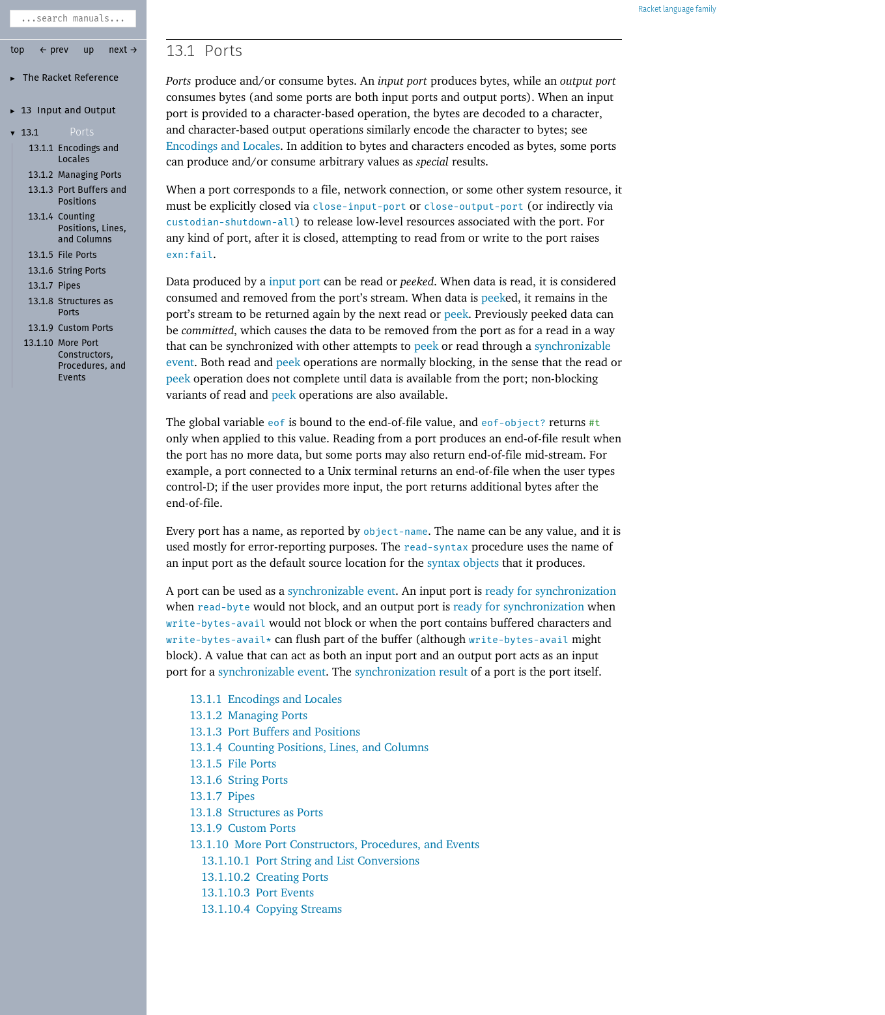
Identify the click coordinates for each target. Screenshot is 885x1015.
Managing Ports (90, 175)
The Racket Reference (71, 78)
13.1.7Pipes (222, 796)
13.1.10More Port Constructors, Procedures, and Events (334, 844)
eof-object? (513, 423)
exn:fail (189, 255)
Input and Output (76, 110)
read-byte (223, 607)
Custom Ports (85, 328)
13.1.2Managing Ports (248, 715)
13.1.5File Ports (233, 763)
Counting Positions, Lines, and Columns (92, 228)
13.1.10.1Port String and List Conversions (310, 860)
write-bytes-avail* (219, 640)
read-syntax (436, 547)
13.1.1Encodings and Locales (266, 699)
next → (123, 50)
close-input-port (359, 206)
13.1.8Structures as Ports (256, 812)
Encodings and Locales (223, 145)
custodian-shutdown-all (230, 222)
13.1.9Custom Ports (243, 828)
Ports (82, 132)
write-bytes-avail (216, 623)
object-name (395, 531)
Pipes (69, 286)
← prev (53, 50)
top (17, 50)
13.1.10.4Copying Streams (271, 908)
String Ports (82, 271)
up (88, 50)
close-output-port (474, 206)
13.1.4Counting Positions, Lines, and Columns (309, 747)
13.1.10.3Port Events (257, 892)
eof (276, 423)
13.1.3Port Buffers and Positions (275, 731)
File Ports (77, 255)
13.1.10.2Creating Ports (264, 876)
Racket (677, 9)
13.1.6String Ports (239, 779)
